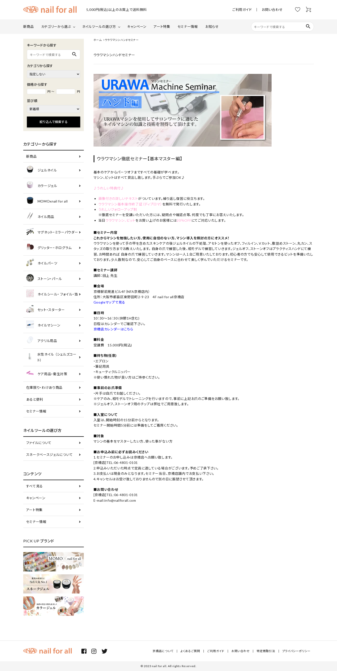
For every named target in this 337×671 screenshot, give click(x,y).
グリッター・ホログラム (49, 247)
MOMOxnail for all (47, 201)
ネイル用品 (40, 216)
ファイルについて (39, 443)
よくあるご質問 (190, 651)
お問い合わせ (272, 9)
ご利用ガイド (242, 9)
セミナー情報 (188, 26)
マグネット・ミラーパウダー (52, 232)
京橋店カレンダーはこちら (113, 329)
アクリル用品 (41, 340)
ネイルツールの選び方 (99, 26)
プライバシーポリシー (296, 651)
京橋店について (163, 651)
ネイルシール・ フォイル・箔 (52, 294)
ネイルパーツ (41, 263)
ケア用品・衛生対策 (46, 374)
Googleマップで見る (109, 302)
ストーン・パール (44, 278)
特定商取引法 (266, 651)
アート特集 (162, 26)
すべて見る (34, 486)
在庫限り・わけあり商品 (44, 387)
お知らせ (212, 26)
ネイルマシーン (43, 325)
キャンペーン (136, 26)
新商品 (28, 26)
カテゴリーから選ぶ (56, 26)
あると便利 (34, 399)
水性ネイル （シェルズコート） (51, 357)
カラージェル (41, 185)
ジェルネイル (41, 170)
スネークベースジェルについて (49, 455)
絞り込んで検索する (53, 122)
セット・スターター (45, 309)
